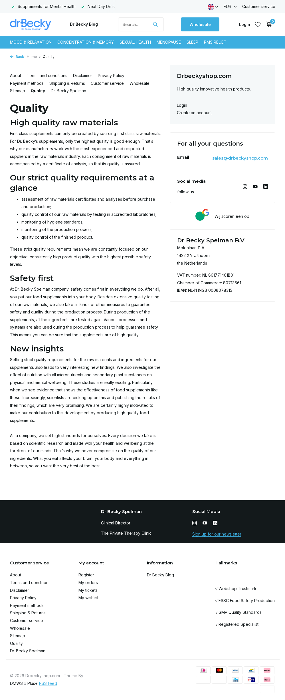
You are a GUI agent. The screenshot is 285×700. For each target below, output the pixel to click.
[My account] (244, 24)
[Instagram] (245, 187)
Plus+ (32, 683)
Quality (38, 90)
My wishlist (88, 597)
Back (17, 57)
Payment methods (27, 83)
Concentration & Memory (85, 42)
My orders (88, 582)
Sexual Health (135, 42)
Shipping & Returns (67, 83)
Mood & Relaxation (31, 42)
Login (182, 105)
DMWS (16, 683)
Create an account (194, 112)
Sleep (192, 42)
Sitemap (17, 90)
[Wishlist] (258, 24)
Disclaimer (82, 75)
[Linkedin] (265, 187)
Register (86, 574)
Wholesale (200, 24)
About (15, 75)
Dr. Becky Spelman (68, 90)
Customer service (258, 6)
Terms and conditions (47, 75)
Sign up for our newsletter (216, 534)
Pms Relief (215, 42)
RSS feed (48, 683)
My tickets (88, 590)
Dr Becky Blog (84, 24)
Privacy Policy (111, 75)
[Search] (141, 24)
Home (34, 57)
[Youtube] (255, 187)
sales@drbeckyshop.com (240, 158)
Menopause (169, 42)
